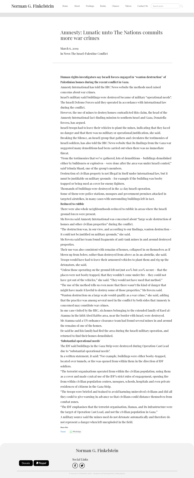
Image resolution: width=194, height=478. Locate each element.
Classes (115, 6)
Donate (26, 463)
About (77, 6)
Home (65, 6)
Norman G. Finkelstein (32, 6)
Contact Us (142, 6)
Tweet (63, 431)
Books (103, 6)
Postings (90, 6)
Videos (128, 6)
